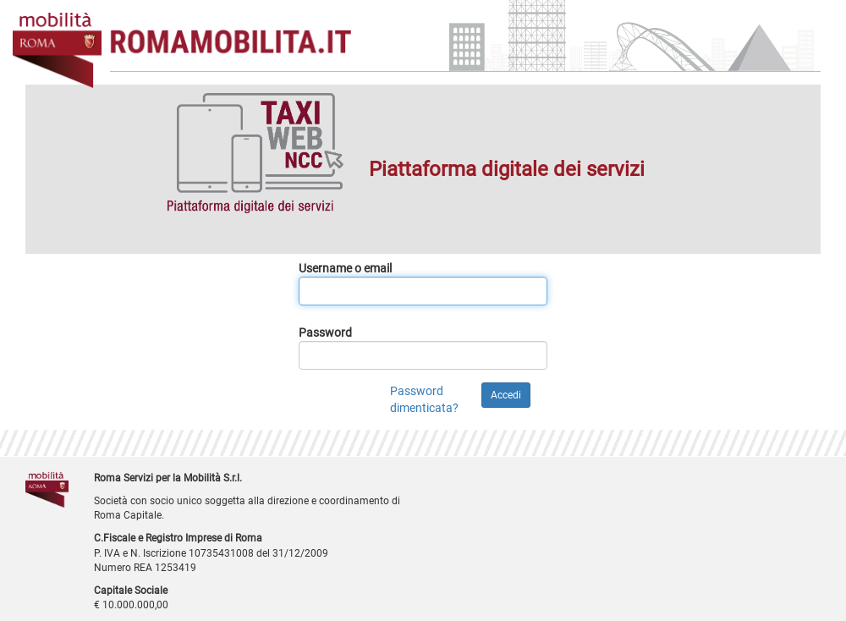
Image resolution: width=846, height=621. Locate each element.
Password (325, 332)
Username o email (345, 268)
